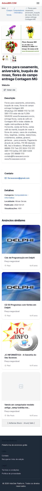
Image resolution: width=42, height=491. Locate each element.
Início (4, 8)
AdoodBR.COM (9, 3)
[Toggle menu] (38, 3)
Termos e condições (10, 470)
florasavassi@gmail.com (18, 178)
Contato (5, 456)
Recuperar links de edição (13, 459)
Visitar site (9, 90)
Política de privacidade (11, 473)
